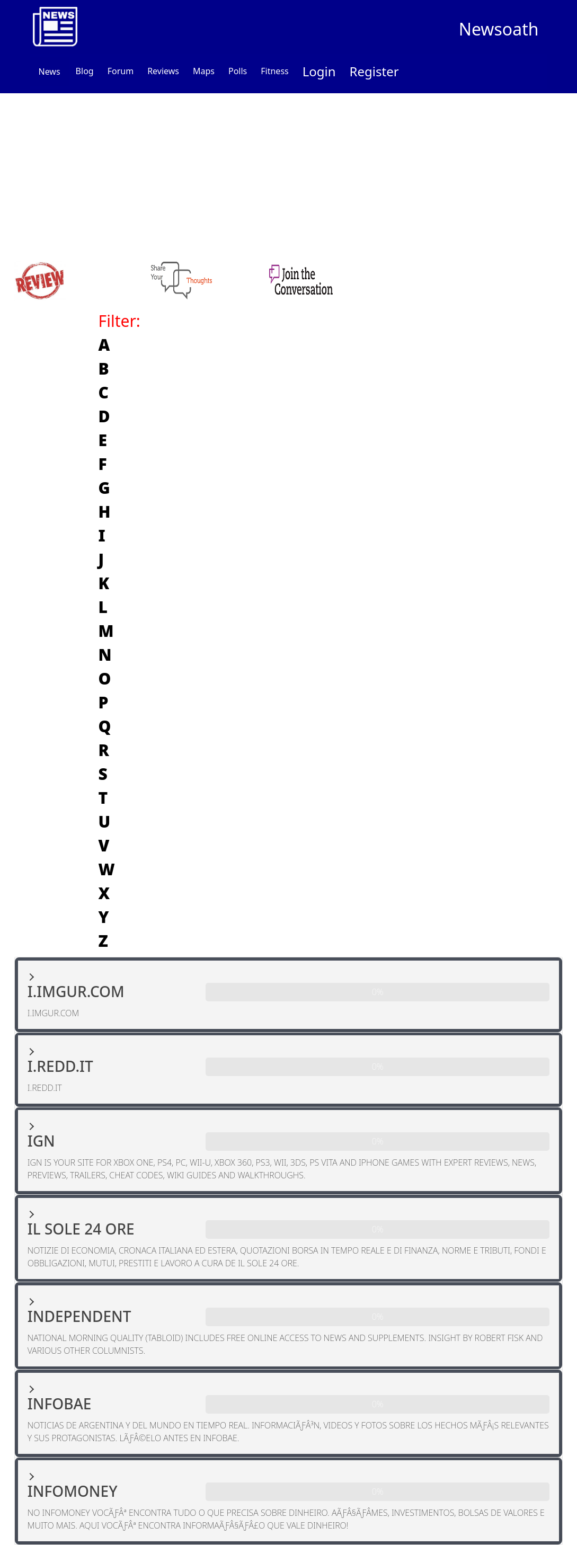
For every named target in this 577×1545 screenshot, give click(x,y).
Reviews (163, 71)
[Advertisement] (288, 173)
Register (374, 71)
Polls (237, 71)
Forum (121, 71)
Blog (85, 71)
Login (319, 71)
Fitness (274, 71)
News (49, 71)
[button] (288, 995)
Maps (204, 71)
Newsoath (499, 28)
